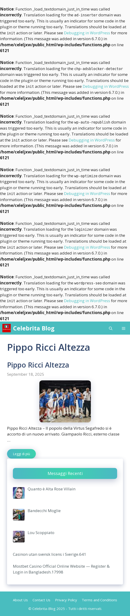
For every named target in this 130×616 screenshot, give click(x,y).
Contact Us (41, 600)
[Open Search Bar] (110, 328)
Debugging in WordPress (87, 32)
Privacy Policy (66, 600)
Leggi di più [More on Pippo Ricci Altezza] (21, 454)
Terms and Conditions (99, 600)
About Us (20, 600)
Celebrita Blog (34, 328)
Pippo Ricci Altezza (38, 365)
